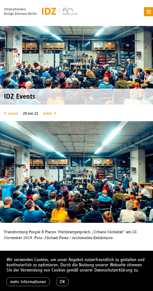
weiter (47, 113)
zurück (13, 113)
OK (62, 281)
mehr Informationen (28, 281)
